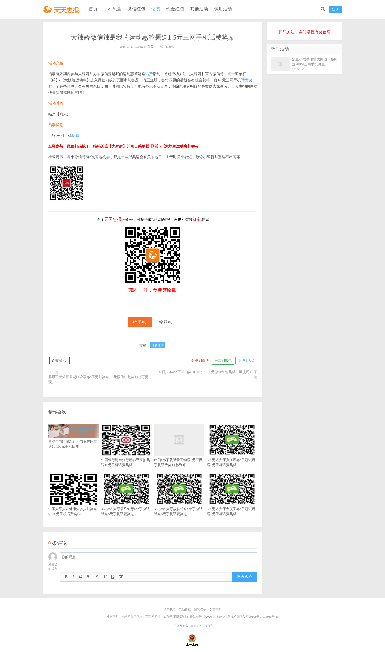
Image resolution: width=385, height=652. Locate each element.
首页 (93, 8)
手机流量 (112, 8)
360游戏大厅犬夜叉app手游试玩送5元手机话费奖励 (232, 502)
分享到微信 (222, 361)
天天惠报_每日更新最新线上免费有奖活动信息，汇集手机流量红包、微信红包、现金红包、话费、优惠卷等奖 (62, 9)
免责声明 (215, 610)
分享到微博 (199, 361)
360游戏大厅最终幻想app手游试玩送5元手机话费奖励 (126, 502)
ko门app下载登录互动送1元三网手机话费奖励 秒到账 (179, 453)
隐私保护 (200, 610)
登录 (335, 9)
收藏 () (60, 361)
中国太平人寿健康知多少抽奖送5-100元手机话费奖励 (73, 502)
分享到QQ (246, 361)
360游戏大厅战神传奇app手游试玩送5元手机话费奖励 (179, 502)
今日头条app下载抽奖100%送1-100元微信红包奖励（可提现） (205, 373)
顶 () (138, 322)
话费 (155, 8)
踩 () (166, 322)
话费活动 (158, 346)
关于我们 (170, 610)
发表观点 (245, 577)
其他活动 (199, 8)
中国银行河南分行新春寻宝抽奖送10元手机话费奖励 (126, 453)
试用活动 (223, 8)
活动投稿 (185, 610)
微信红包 (136, 8)
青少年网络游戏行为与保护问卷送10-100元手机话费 (73, 439)
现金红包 (175, 8)
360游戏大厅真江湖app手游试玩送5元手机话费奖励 (232, 453)
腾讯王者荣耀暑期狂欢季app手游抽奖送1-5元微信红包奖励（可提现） (98, 380)
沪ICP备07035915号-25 (264, 617)
